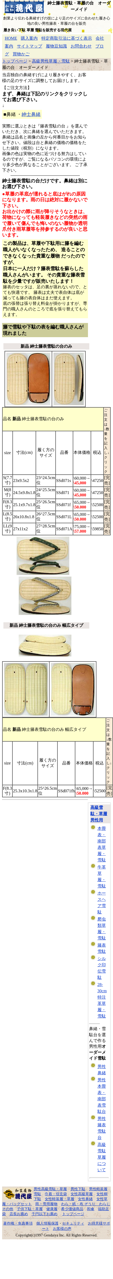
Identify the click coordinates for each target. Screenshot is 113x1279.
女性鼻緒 (85, 1199)
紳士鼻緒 (31, 114)
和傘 (90, 1209)
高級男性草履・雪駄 (51, 61)
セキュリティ (73, 1223)
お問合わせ (81, 46)
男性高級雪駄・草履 (50, 1189)
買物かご (21, 54)
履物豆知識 (56, 46)
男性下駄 (78, 1189)
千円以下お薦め (44, 1214)
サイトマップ (29, 46)
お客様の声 (62, 1228)
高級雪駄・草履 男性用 (98, 813)
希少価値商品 (72, 1209)
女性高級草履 (82, 1194)
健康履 (51, 1209)
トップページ (14, 61)
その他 (7, 1209)
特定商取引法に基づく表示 (66, 38)
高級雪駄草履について (101, 1157)
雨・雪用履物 (46, 1204)
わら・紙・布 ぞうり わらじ (85, 1204)
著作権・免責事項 (18, 1223)
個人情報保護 (47, 1223)
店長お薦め (18, 1214)
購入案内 (29, 38)
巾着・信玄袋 (56, 1194)
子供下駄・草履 (30, 1209)
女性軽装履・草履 (59, 1199)
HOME (11, 38)
